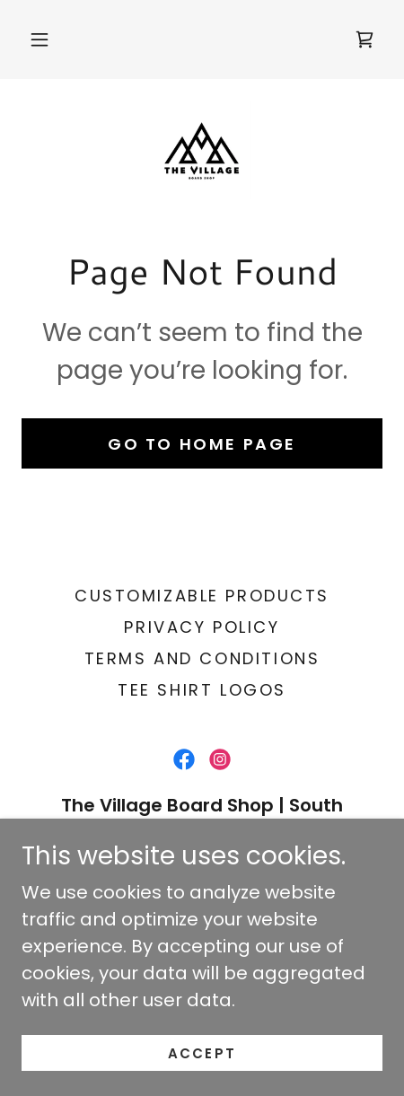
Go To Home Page (202, 444)
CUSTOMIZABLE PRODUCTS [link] (202, 595)
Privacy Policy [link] (201, 627)
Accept (202, 1053)
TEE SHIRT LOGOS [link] (202, 690)
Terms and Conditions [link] (202, 658)
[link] (364, 39)
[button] (39, 39)
